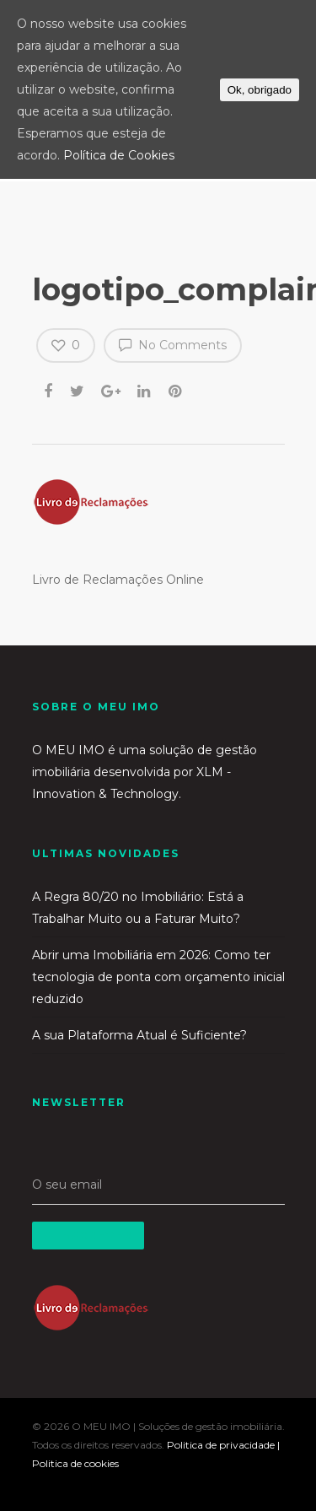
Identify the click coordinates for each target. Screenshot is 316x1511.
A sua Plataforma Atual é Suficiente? (139, 1035)
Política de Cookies (118, 155)
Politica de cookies (75, 1463)
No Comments (173, 344)
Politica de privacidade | (223, 1444)
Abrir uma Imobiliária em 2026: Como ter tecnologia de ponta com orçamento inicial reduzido (158, 976)
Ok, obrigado (260, 90)
